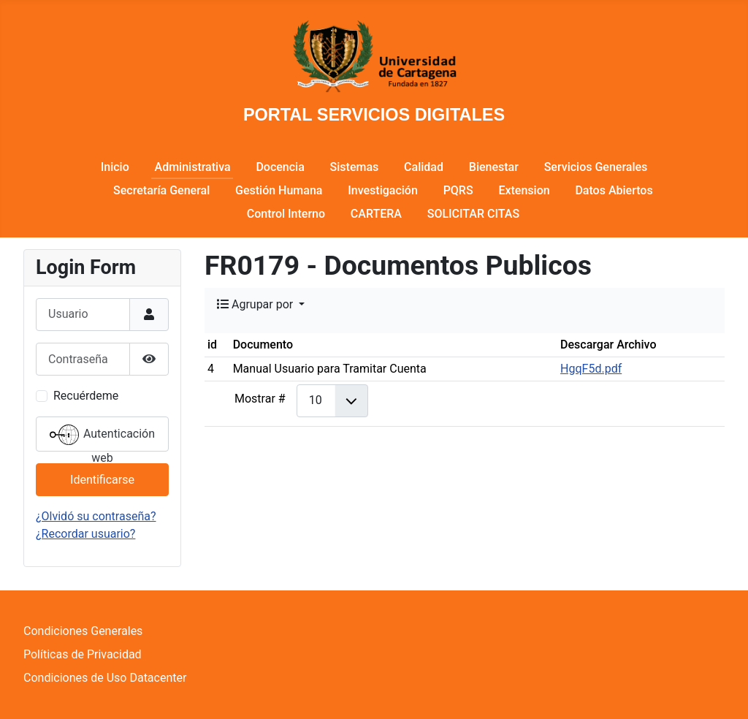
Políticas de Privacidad (82, 654)
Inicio (115, 167)
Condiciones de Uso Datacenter (104, 678)
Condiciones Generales (82, 631)
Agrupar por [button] (256, 304)
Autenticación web (102, 436)
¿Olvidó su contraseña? (96, 516)
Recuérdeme (85, 396)
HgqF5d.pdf (591, 369)
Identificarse (102, 480)
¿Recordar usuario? (85, 534)
